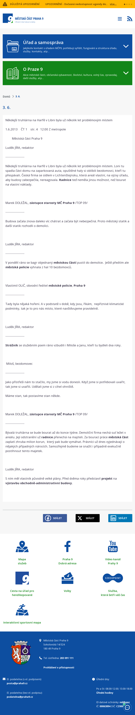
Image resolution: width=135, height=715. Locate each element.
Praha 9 (67, 559)
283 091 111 (66, 658)
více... (113, 4)
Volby (67, 591)
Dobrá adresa (67, 563)
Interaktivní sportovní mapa (22, 622)
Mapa (22, 559)
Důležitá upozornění (24, 4)
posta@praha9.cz (17, 683)
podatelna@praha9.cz (20, 696)
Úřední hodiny (104, 692)
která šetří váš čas (113, 595)
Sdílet (57, 518)
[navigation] (67, 46)
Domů (6, 96)
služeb (22, 563)
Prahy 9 (113, 563)
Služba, (113, 591)
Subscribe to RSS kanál (129, 19)
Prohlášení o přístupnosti (58, 667)
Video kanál (113, 559)
